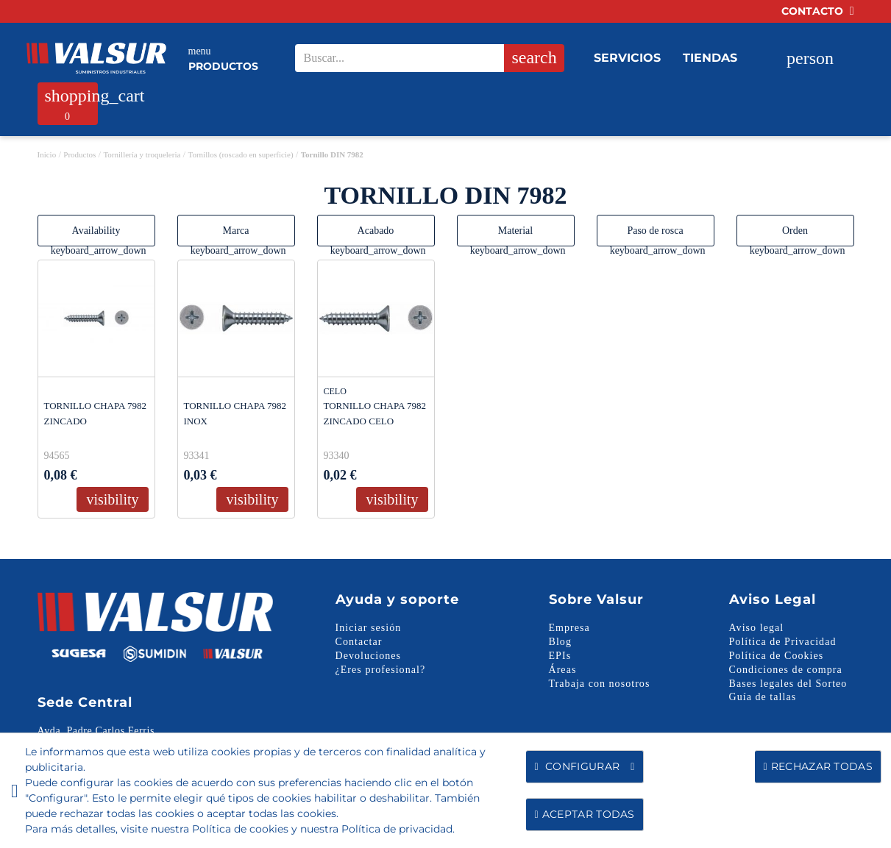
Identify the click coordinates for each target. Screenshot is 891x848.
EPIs (560, 655)
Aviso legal (756, 627)
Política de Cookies (776, 655)
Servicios (627, 58)
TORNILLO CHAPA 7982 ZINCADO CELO (375, 413)
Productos (223, 58)
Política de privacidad (396, 828)
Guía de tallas (763, 696)
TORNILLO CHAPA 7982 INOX (235, 413)
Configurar (584, 767)
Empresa (569, 627)
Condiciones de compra (785, 669)
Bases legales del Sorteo (788, 683)
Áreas (563, 669)
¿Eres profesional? (381, 669)
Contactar (359, 641)
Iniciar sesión (369, 627)
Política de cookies (240, 828)
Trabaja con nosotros (599, 683)
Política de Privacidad (783, 641)
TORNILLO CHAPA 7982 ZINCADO (95, 413)
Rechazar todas (818, 766)
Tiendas (710, 58)
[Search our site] (424, 58)
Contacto (817, 11)
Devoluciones (369, 655)
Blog (560, 641)
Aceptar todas (584, 814)
